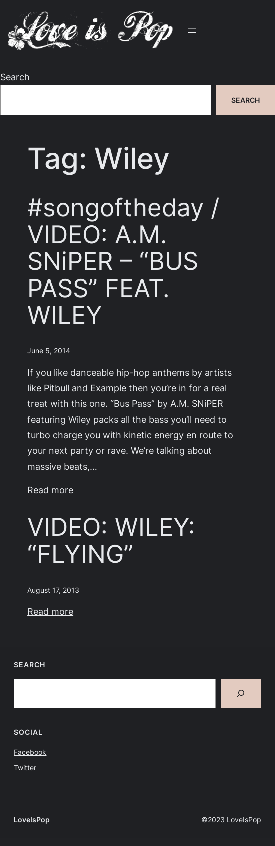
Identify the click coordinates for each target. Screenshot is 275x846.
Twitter (25, 767)
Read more (50, 489)
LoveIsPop (32, 819)
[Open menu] (192, 31)
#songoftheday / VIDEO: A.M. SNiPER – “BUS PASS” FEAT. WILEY (123, 261)
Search (15, 76)
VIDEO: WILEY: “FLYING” (111, 541)
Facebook (30, 752)
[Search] (241, 693)
